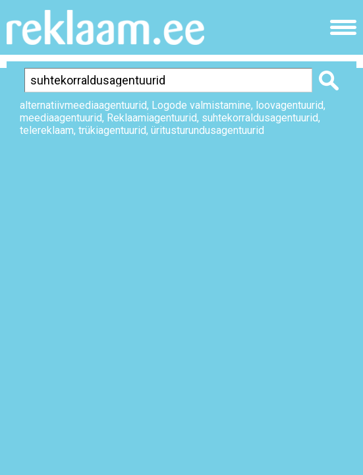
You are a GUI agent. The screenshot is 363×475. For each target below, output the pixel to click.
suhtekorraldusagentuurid (260, 117)
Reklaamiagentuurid (152, 117)
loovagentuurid (289, 105)
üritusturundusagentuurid (207, 130)
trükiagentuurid (112, 130)
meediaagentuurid (61, 117)
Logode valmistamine (201, 105)
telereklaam (47, 130)
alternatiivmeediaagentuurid (83, 105)
